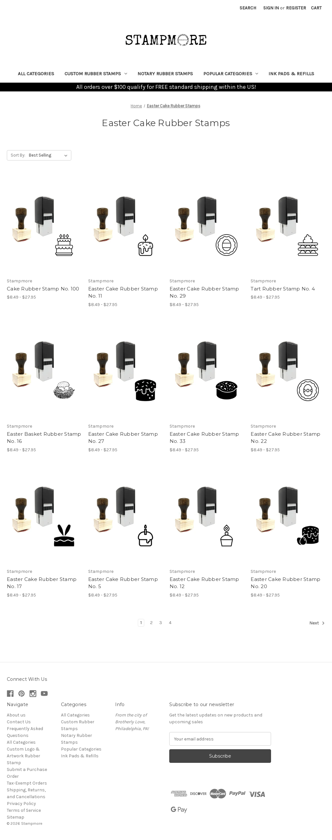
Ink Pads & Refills (291, 74)
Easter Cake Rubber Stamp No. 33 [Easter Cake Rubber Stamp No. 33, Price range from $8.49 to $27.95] (204, 437)
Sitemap (15, 817)
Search (248, 8)
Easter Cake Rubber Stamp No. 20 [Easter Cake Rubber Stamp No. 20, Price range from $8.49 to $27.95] (285, 583)
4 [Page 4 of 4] (170, 622)
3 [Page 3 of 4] (160, 622)
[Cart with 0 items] (316, 8)
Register (296, 8)
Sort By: (18, 155)
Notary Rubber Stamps (165, 74)
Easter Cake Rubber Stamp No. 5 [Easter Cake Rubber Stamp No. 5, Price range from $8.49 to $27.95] (123, 583)
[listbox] (49, 155)
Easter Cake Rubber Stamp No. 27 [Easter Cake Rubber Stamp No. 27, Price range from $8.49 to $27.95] (123, 437)
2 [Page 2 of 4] (151, 622)
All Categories (36, 74)
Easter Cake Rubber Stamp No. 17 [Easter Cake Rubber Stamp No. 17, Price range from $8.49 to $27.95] (42, 583)
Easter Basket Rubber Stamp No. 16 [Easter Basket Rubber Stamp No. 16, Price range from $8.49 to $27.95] (44, 437)
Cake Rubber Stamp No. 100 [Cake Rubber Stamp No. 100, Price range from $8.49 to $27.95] (43, 289)
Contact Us (19, 722)
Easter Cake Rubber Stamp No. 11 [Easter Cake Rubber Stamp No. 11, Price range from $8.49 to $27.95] (123, 292)
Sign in (271, 8)
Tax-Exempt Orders (27, 783)
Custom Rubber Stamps (96, 74)
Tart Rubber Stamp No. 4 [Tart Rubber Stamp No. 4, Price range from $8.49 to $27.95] (283, 289)
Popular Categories (230, 74)
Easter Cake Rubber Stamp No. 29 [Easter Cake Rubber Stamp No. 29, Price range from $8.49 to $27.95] (204, 292)
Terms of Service (24, 810)
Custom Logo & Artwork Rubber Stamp (23, 755)
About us (16, 715)
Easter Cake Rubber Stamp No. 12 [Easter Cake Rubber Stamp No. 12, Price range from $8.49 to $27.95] (204, 583)
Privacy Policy (21, 803)
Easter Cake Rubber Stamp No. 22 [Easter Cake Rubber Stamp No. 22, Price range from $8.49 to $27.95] (285, 437)
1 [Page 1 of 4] (141, 622)
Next (317, 623)
